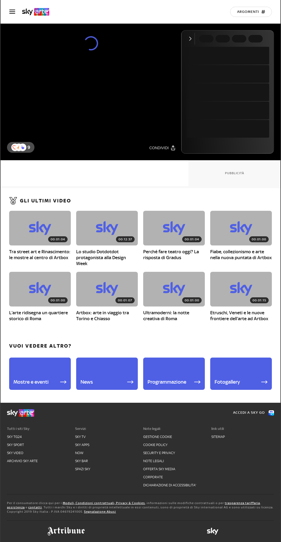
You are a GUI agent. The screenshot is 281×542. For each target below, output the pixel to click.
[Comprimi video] (191, 39)
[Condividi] (162, 147)
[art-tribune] (66, 531)
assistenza (16, 507)
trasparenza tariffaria (242, 503)
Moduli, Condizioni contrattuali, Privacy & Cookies (104, 503)
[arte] (38, 12)
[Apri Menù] (15, 11)
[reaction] (22, 147)
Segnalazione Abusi (100, 512)
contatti (35, 507)
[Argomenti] (251, 12)
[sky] (213, 531)
